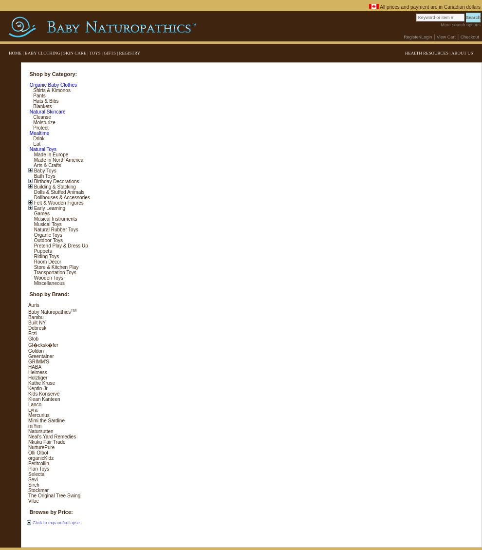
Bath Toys (44, 176)
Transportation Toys (54, 272)
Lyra (32, 410)
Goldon (36, 351)
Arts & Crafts (47, 165)
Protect (40, 128)
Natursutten (41, 431)
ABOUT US (462, 53)
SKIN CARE (74, 53)
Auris (33, 305)
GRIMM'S (38, 361)
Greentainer (41, 356)
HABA (34, 367)
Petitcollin (38, 463)
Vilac (33, 501)
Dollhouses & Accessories (61, 197)
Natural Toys (42, 149)
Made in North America (58, 160)
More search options (461, 24)
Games (41, 213)
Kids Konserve (43, 394)
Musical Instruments (55, 219)
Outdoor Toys (48, 240)
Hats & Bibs (45, 101)
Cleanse (41, 117)
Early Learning (49, 208)
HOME (15, 53)
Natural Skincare (47, 111)
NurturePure (41, 447)
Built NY (37, 322)
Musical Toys (47, 224)
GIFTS (110, 53)
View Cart (446, 37)
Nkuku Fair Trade (47, 442)
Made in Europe (50, 154)
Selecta (36, 474)
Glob (33, 338)
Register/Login (418, 37)
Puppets (42, 251)
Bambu (36, 317)
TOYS (94, 53)
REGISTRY (129, 53)
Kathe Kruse (41, 383)
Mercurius (39, 415)
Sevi (32, 479)
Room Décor (47, 262)
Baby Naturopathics (52, 312)
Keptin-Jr (38, 388)
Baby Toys (44, 170)
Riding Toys (46, 256)
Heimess (37, 372)
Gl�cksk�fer (43, 345)
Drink (38, 138)
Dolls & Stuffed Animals (59, 192)
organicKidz (41, 458)
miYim (34, 426)
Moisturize (43, 122)
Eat (36, 144)
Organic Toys (47, 235)
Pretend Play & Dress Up (60, 245)
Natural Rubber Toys (55, 229)
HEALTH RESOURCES (426, 53)
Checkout (470, 37)
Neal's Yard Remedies (52, 436)
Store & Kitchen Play (56, 267)
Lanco (34, 404)
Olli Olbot (38, 452)
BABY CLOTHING (42, 53)
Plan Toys (38, 469)
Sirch (33, 485)
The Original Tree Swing (54, 495)
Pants (38, 95)
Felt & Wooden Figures (58, 203)
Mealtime (38, 133)
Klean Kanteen (44, 399)
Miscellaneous (49, 283)
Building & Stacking (54, 187)
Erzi (32, 333)
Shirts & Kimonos (51, 90)
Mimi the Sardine (46, 420)
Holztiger (37, 377)
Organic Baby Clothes (52, 85)
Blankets (42, 106)
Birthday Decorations (56, 181)
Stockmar (38, 490)
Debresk (37, 328)
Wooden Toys (48, 278)
